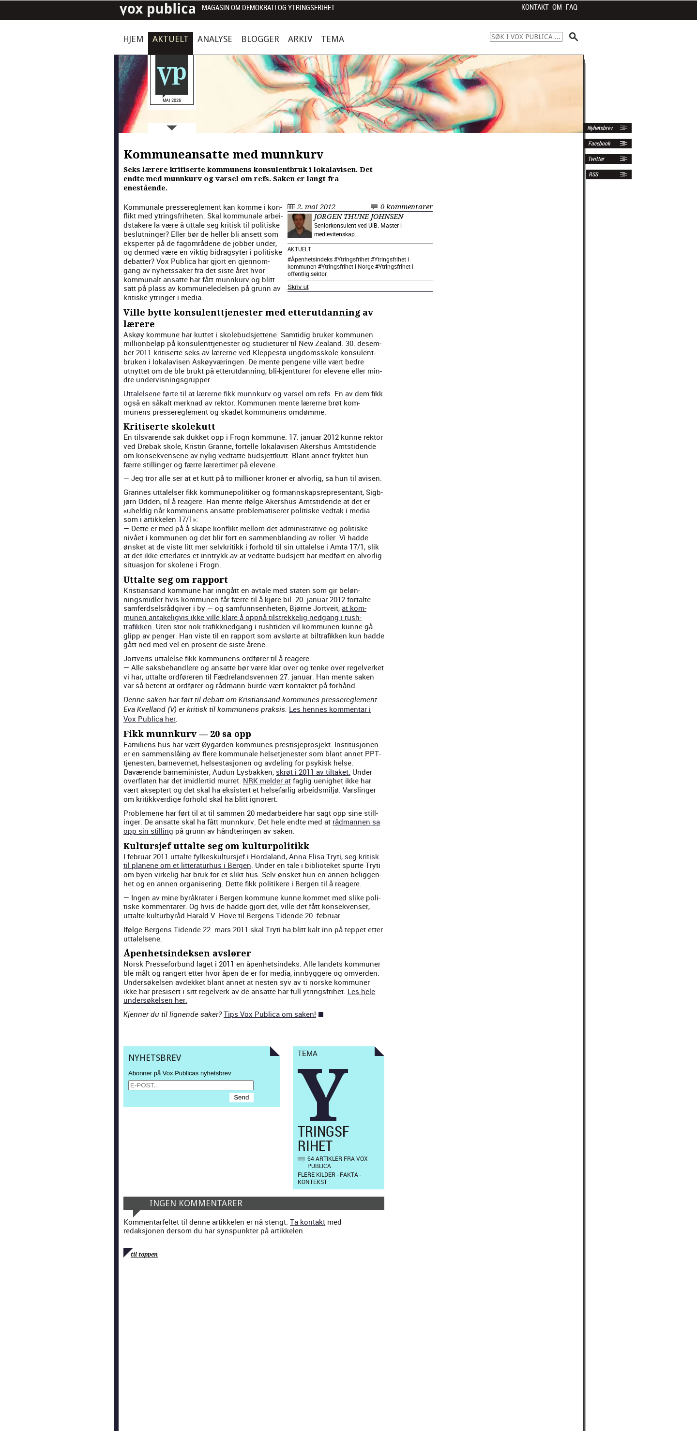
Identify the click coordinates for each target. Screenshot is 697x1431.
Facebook (598, 143)
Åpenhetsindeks (312, 259)
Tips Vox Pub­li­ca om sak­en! (270, 1014)
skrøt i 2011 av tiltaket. (313, 772)
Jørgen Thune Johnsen (358, 216)
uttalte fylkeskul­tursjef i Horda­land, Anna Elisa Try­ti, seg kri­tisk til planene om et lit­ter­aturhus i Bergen (251, 861)
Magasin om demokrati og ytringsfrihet (268, 8)
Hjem (133, 39)
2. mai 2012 (316, 206)
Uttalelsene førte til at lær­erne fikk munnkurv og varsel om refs (227, 393)
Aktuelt (170, 39)
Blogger (260, 39)
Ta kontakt (307, 1222)
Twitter (596, 159)
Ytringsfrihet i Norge (347, 266)
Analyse (214, 39)
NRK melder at (267, 780)
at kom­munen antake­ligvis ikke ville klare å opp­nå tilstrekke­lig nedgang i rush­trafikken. (244, 617)
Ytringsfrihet (353, 259)
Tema (332, 39)
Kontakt (535, 7)
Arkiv (300, 39)
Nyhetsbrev (599, 128)
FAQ (571, 7)
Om (557, 7)
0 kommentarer (406, 206)
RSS (593, 174)
